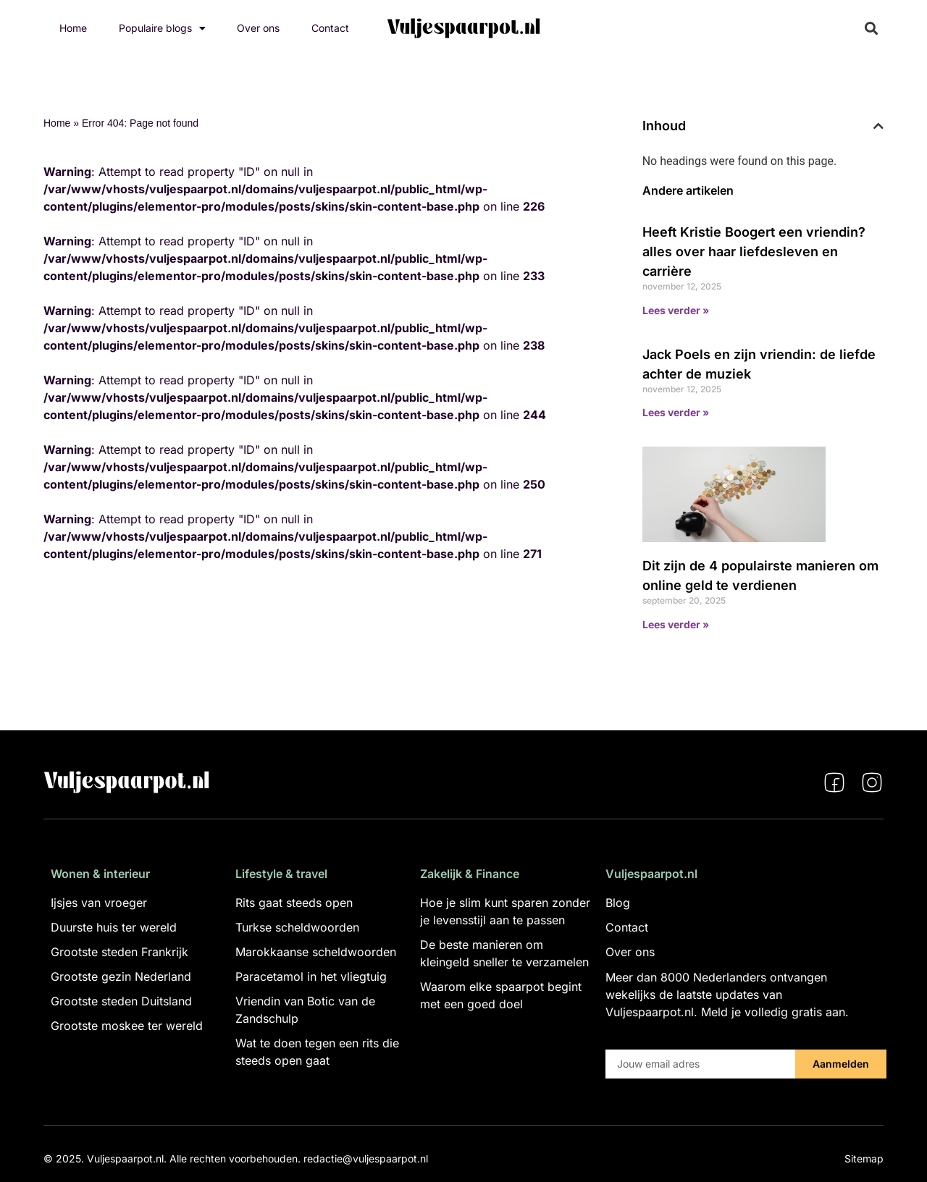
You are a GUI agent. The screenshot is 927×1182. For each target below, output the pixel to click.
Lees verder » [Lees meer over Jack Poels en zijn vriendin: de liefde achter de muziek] (675, 412)
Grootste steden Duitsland (121, 1001)
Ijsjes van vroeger (99, 902)
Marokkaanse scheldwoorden (315, 952)
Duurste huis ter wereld (114, 927)
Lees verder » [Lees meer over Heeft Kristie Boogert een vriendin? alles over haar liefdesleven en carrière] (675, 310)
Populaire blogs (162, 28)
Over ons (258, 28)
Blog (617, 902)
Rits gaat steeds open (294, 902)
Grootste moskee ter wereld (127, 1025)
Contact (330, 28)
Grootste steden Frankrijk (119, 952)
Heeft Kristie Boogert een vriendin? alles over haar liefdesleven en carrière (753, 251)
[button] (872, 29)
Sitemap (864, 1158)
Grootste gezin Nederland (121, 976)
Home (73, 28)
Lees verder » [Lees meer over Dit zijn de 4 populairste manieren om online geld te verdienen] (675, 624)
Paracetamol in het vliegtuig (311, 976)
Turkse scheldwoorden (297, 927)
